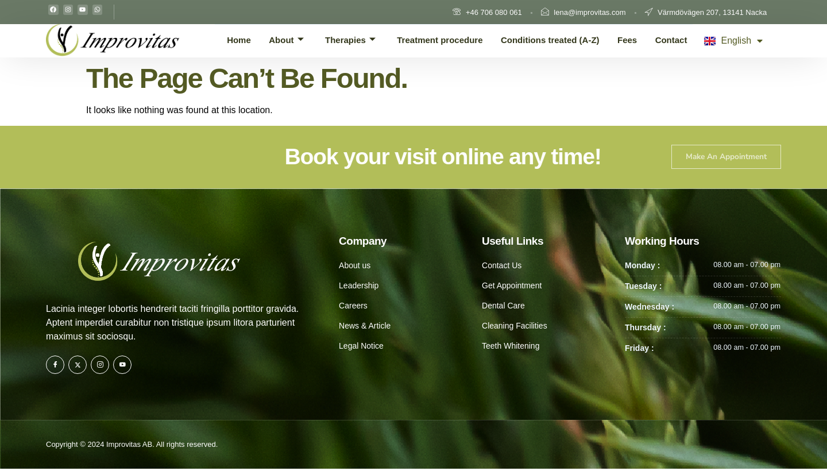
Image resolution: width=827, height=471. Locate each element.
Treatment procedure (447, 39)
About (297, 40)
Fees (634, 39)
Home (252, 39)
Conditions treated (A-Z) (558, 39)
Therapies (358, 40)
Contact (676, 39)
